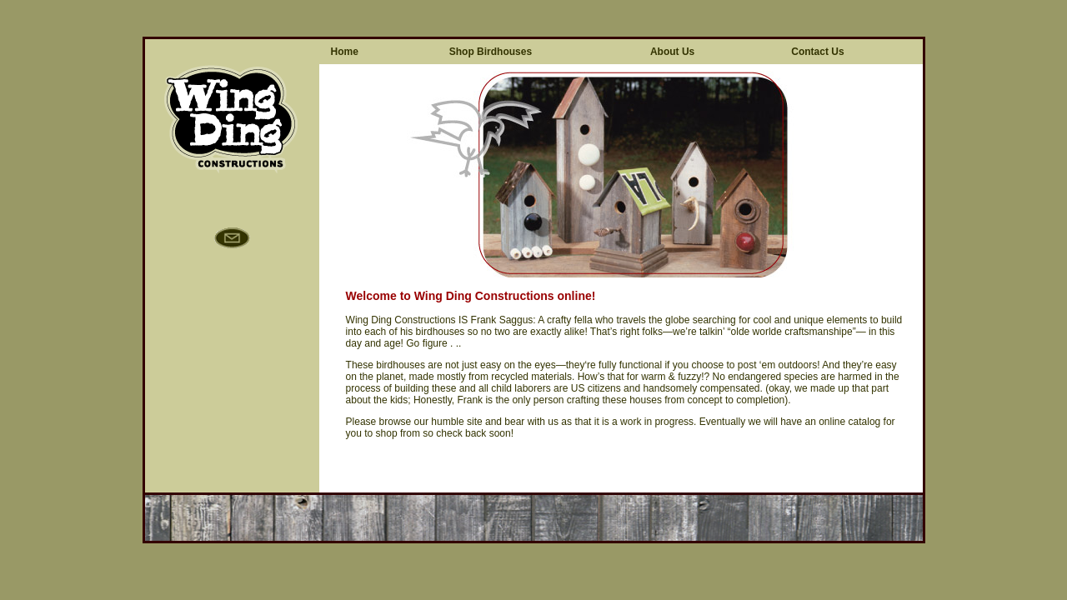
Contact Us (817, 52)
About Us (672, 52)
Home (344, 52)
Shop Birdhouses (490, 52)
